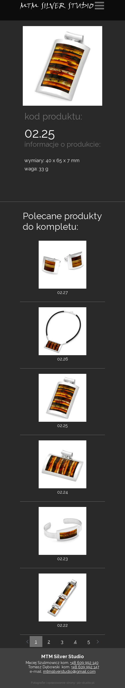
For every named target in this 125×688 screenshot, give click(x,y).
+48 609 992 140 (84, 663)
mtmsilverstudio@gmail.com (69, 671)
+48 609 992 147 (85, 667)
